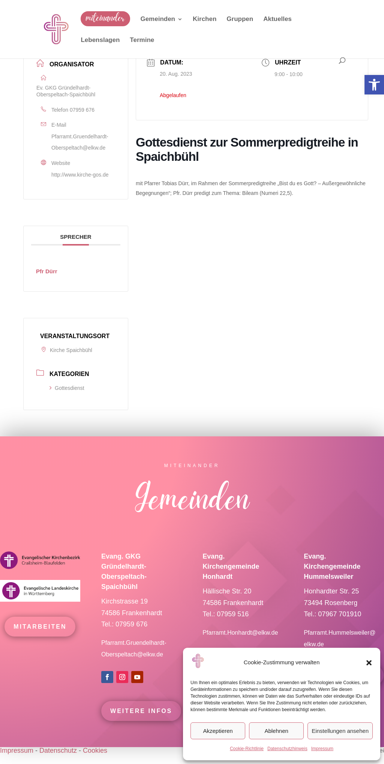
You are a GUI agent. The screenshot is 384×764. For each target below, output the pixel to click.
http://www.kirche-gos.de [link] (80, 175)
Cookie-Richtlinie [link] (247, 748)
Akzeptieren (217, 731)
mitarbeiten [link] (40, 637)
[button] (369, 663)
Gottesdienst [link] (67, 388)
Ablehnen (276, 731)
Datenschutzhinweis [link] (287, 748)
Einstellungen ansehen (340, 731)
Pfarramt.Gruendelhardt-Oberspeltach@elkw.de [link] (79, 142)
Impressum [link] (322, 748)
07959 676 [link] (82, 110)
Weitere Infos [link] (141, 722)
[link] (374, 84)
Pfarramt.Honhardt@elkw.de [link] (241, 643)
